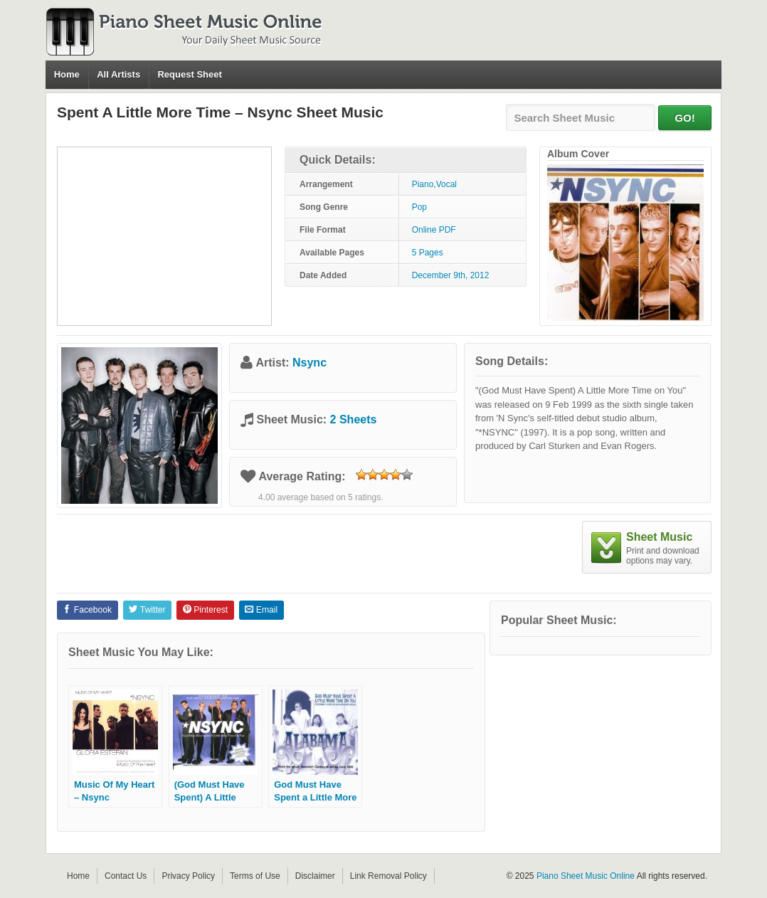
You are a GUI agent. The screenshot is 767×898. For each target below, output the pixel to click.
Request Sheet (189, 74)
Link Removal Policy (388, 876)
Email (261, 610)
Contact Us (126, 876)
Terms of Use (255, 876)
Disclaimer (315, 876)
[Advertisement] (164, 236)
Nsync (309, 362)
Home (67, 74)
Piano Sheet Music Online (585, 876)
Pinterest (205, 610)
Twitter (147, 610)
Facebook (87, 610)
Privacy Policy (188, 876)
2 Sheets (353, 419)
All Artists (118, 74)
